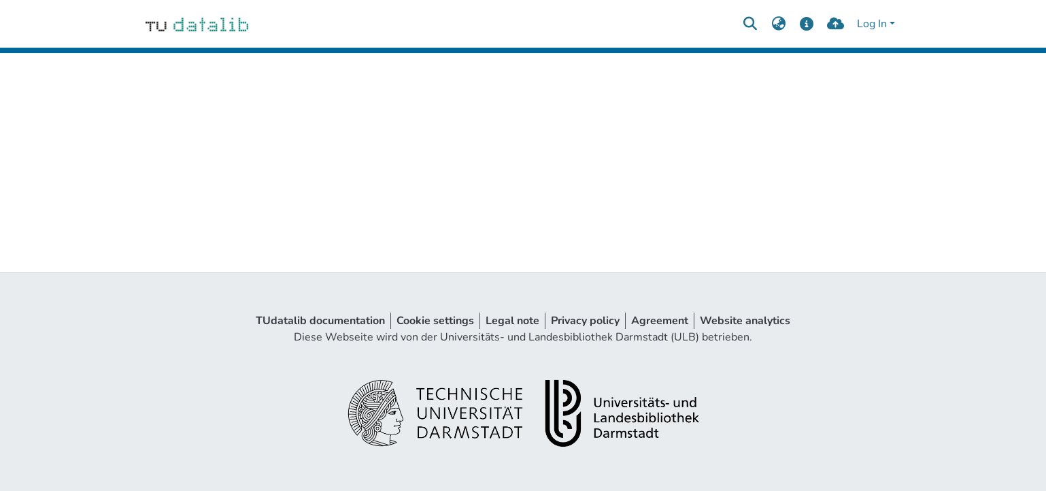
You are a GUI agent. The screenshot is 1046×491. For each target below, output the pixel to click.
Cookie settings (435, 320)
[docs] (806, 23)
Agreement (659, 320)
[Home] (197, 24)
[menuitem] (778, 24)
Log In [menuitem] (872, 23)
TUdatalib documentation (320, 320)
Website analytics (745, 320)
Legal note (512, 320)
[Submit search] (749, 24)
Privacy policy (585, 320)
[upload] (835, 23)
